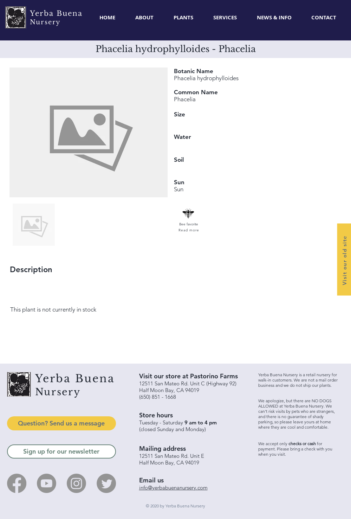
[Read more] (188, 230)
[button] (183, 17)
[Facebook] (16, 483)
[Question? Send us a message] (61, 423)
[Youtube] (46, 483)
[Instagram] (76, 483)
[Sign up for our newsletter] (61, 451)
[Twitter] (106, 483)
